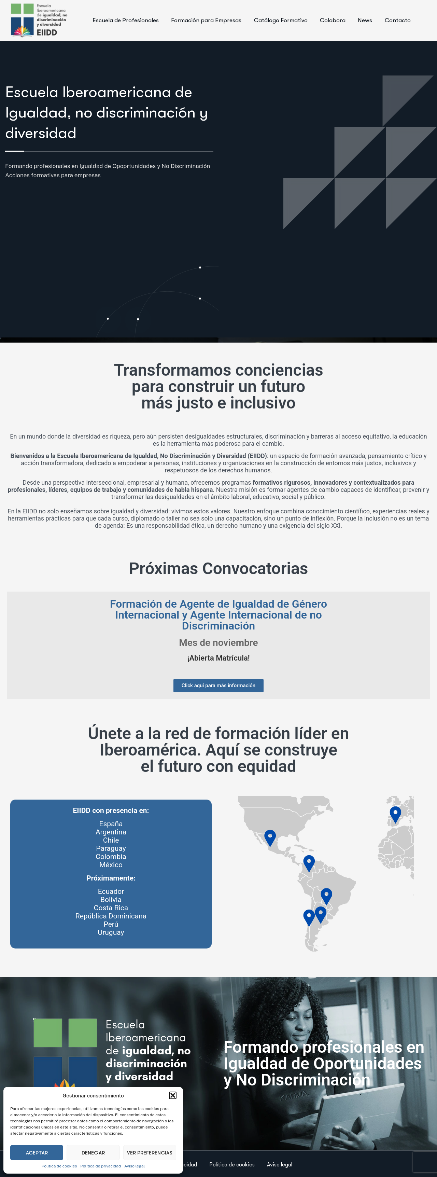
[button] (172, 1095)
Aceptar (37, 1153)
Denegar (93, 1153)
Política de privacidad (100, 1166)
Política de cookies (59, 1166)
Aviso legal (134, 1166)
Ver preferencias (149, 1153)
